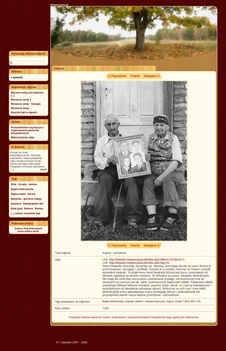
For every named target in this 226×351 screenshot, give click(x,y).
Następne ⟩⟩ (152, 76)
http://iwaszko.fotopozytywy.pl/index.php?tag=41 (139, 262)
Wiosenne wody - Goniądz (26, 104)
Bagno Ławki (18, 194)
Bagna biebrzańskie (113, 301)
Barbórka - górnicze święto (26, 198)
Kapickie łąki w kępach (24, 112)
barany (31, 194)
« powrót (17, 77)
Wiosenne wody (20, 108)
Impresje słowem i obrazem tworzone (145, 301)
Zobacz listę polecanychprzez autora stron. (28, 230)
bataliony (16, 203)
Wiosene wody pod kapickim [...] (27, 94)
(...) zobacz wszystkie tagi (25, 213)
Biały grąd (17, 208)
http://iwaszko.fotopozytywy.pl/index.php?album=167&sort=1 (147, 259)
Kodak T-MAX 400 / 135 (188, 301)
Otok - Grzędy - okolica (24, 184)
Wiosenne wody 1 (21, 99)
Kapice (170, 301)
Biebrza (28, 208)
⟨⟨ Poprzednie (117, 76)
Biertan (39, 208)
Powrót (135, 76)
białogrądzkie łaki (33, 203)
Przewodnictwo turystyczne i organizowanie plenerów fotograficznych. (27, 130)
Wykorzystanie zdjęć (22, 137)
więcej (43, 169)
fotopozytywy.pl (59, 4)
